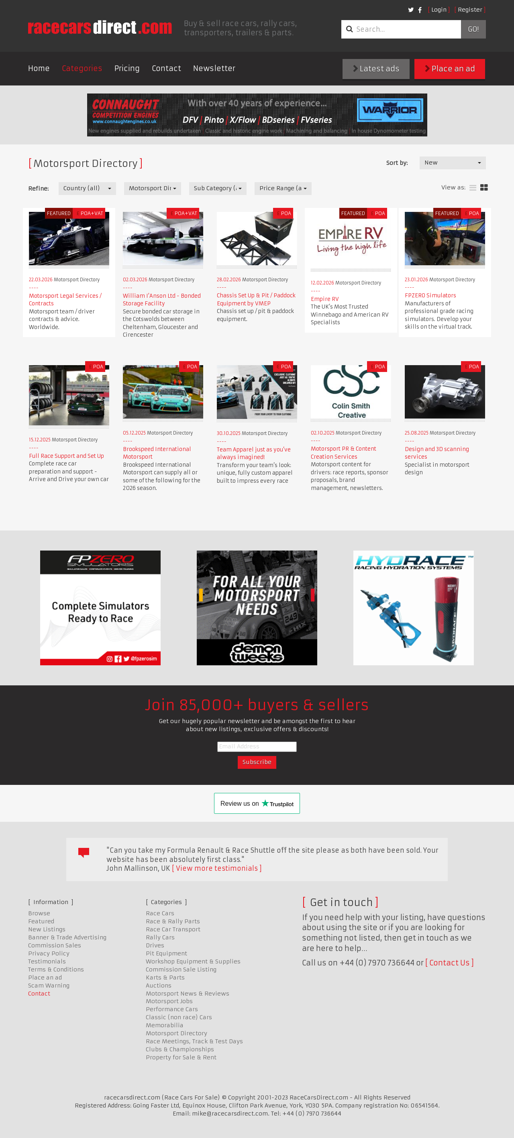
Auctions (158, 985)
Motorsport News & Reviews (187, 993)
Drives (155, 945)
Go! (473, 29)
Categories (82, 68)
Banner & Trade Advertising (67, 937)
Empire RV (325, 299)
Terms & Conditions (56, 969)
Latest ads (376, 68)
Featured (41, 921)
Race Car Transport (173, 929)
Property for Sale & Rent (181, 1057)
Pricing (127, 68)
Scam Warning (48, 985)
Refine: (38, 188)
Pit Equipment (166, 953)
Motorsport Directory (176, 1033)
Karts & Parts (165, 977)
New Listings (46, 929)
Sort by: (397, 163)
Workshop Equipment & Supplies (193, 961)
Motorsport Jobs (169, 1001)
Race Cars (160, 913)
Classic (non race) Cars (179, 1017)
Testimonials (47, 961)
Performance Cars (172, 1009)
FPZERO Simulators (430, 295)
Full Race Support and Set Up (66, 456)
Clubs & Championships (180, 1049)
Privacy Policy (48, 953)
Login (439, 9)
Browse (39, 913)
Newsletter (214, 68)
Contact (166, 68)
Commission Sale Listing (181, 969)
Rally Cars (160, 937)
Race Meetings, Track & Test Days (194, 1041)
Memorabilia (165, 1025)
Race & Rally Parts (173, 921)
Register (470, 9)
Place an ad (450, 68)
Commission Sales (54, 945)
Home (39, 68)
